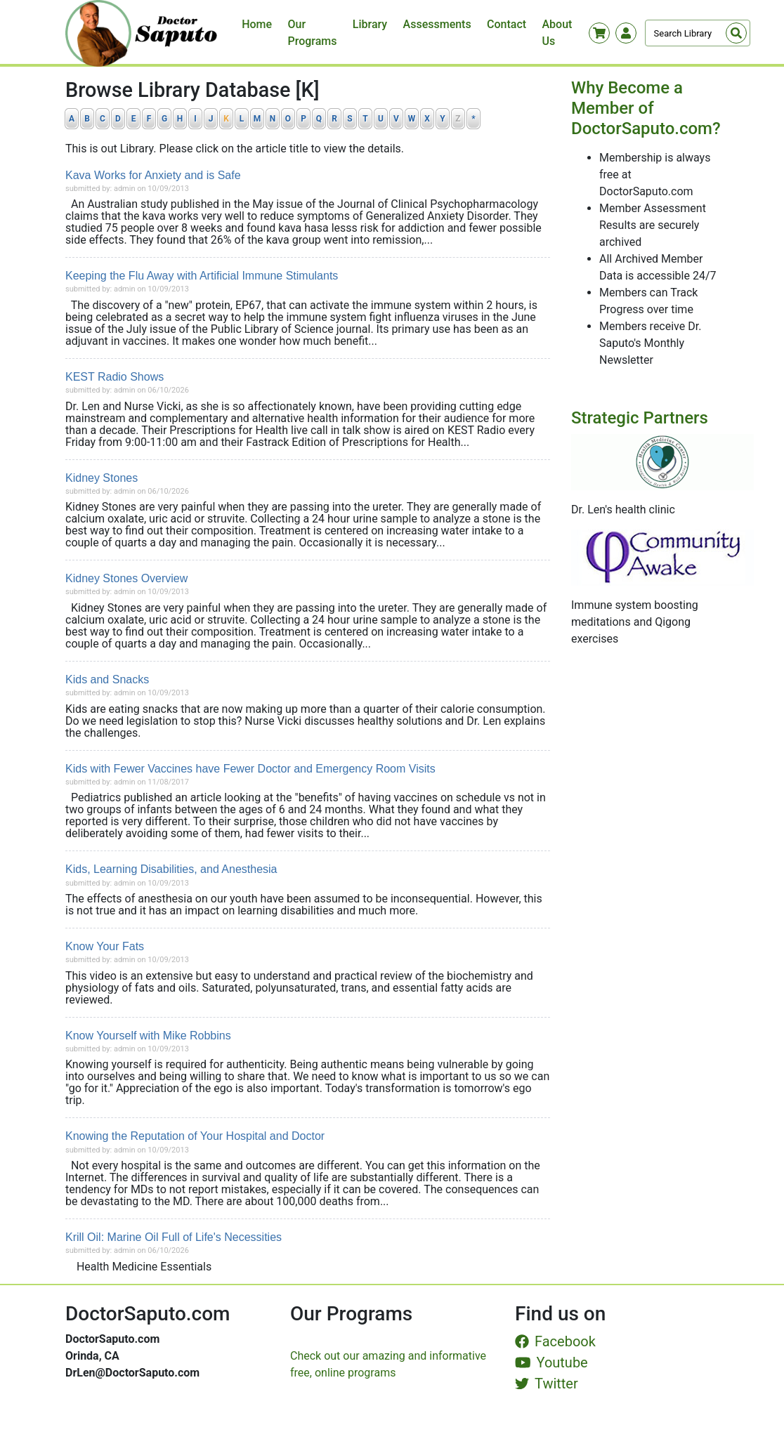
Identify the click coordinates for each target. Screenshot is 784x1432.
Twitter (546, 1383)
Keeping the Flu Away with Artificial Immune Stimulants (201, 276)
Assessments (437, 24)
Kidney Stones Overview (126, 578)
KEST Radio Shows (114, 377)
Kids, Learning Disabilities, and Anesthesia (171, 869)
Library (370, 24)
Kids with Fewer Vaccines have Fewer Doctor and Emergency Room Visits (250, 769)
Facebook (555, 1341)
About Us (557, 33)
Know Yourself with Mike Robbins (148, 1036)
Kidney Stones (101, 478)
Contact (506, 24)
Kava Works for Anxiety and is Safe (153, 175)
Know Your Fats (104, 946)
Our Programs (312, 33)
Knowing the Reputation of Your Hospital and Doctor (195, 1136)
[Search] (697, 33)
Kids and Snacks (107, 679)
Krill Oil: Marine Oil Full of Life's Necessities (173, 1237)
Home (257, 24)
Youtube (551, 1362)
